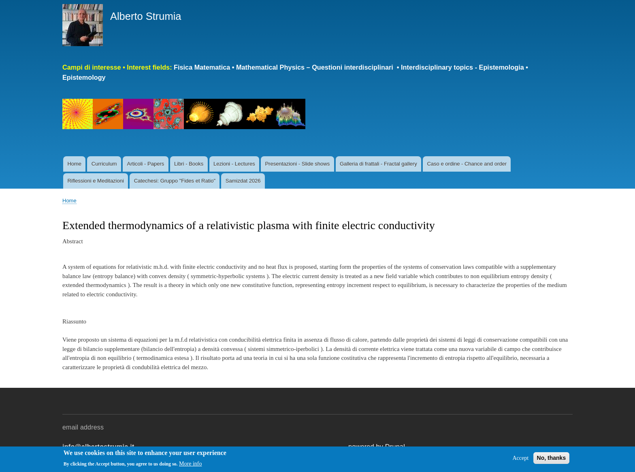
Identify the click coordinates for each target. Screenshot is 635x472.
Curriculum (104, 164)
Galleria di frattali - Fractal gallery (378, 164)
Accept (520, 458)
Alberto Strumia (145, 16)
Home (74, 164)
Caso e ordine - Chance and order (467, 164)
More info (190, 464)
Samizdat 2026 (243, 181)
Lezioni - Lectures (234, 164)
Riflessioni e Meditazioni (95, 181)
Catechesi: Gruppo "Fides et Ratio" (174, 181)
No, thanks (551, 458)
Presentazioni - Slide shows (297, 164)
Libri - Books (188, 164)
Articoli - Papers (145, 164)
